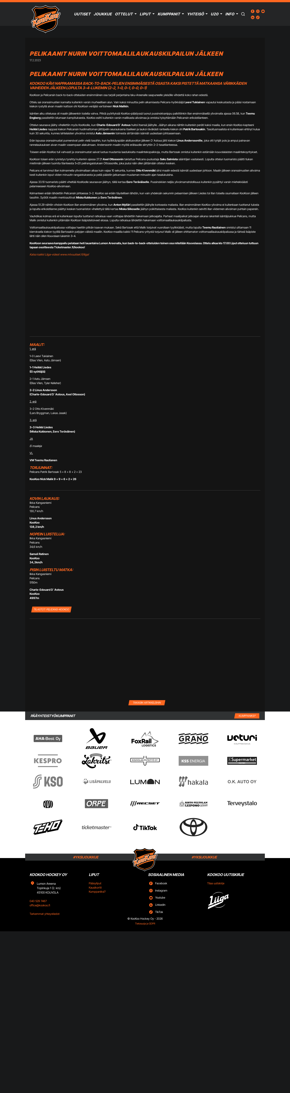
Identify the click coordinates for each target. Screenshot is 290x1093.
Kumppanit (169, 14)
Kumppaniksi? (97, 891)
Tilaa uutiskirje (215, 883)
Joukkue (103, 14)
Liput (145, 14)
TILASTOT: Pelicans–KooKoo (51, 609)
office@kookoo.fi (40, 905)
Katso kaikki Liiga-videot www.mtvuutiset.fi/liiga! (59, 254)
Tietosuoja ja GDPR (145, 923)
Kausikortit (95, 887)
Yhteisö (195, 14)
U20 (214, 14)
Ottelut (124, 14)
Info (229, 14)
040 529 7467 (38, 901)
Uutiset (82, 14)
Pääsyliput (95, 883)
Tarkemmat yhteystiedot (45, 914)
